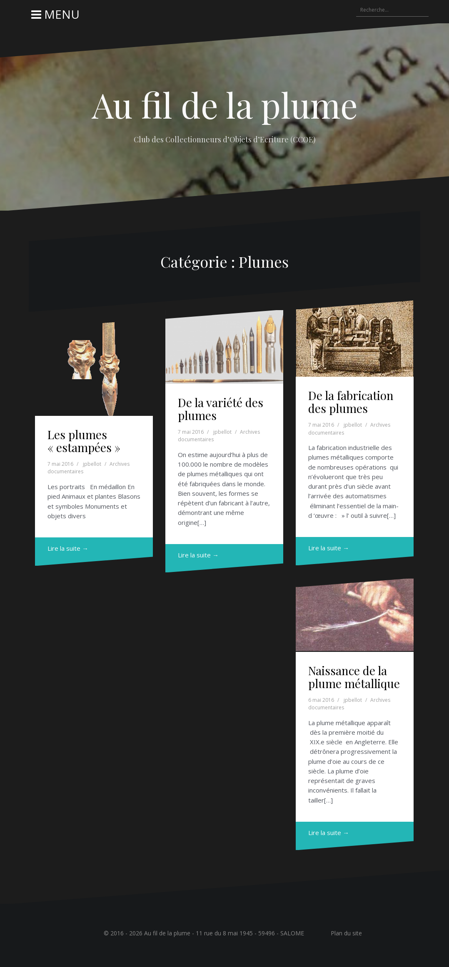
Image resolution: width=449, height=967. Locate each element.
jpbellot (92, 463)
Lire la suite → (67, 548)
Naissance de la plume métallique (354, 677)
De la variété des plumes (220, 409)
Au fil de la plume (225, 104)
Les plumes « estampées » (83, 441)
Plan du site (346, 933)
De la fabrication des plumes (351, 402)
